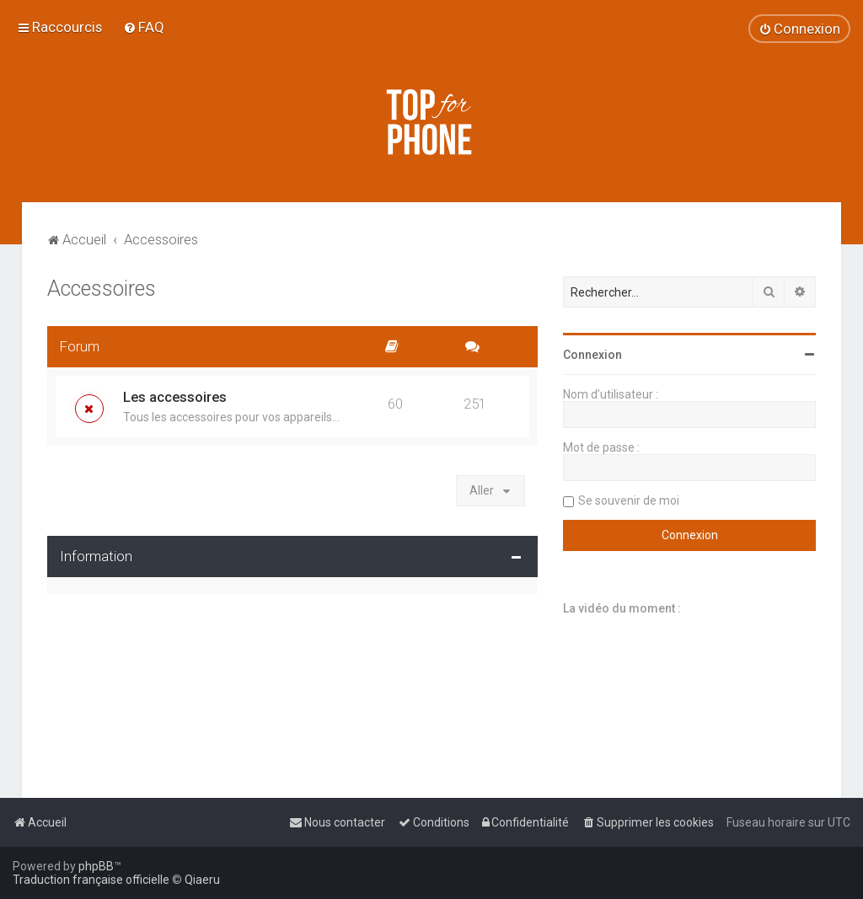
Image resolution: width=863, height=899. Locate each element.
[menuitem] (144, 27)
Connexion (592, 354)
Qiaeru (202, 879)
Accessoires (101, 288)
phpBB (96, 866)
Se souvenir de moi (628, 500)
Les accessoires (175, 396)
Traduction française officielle (91, 879)
